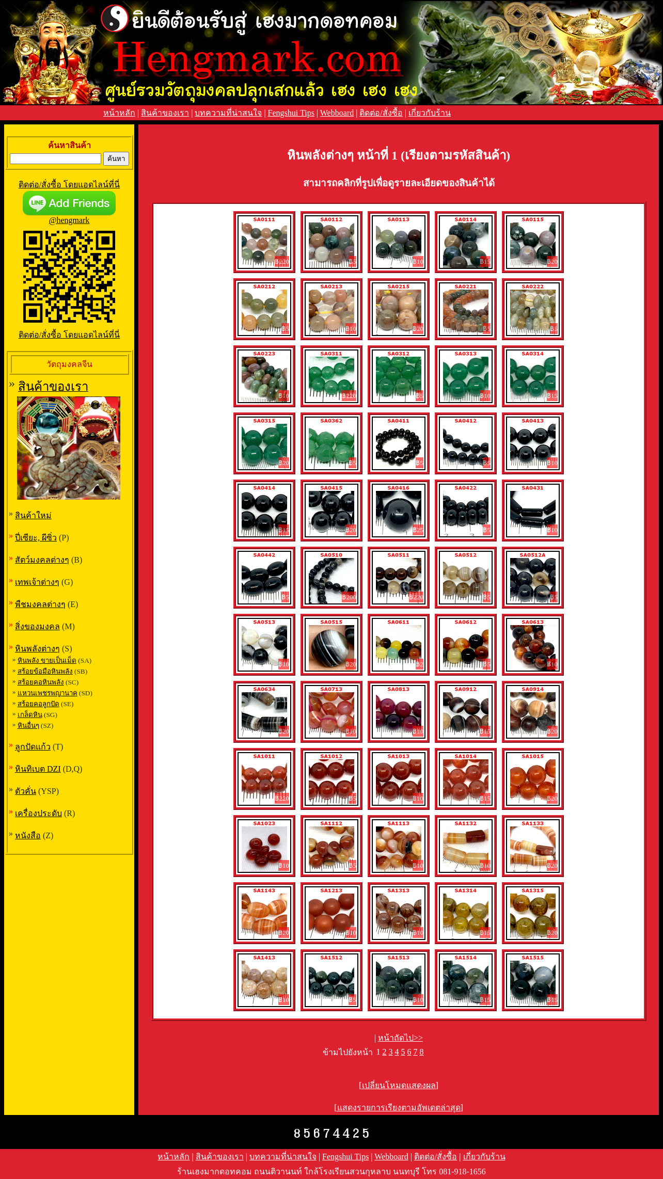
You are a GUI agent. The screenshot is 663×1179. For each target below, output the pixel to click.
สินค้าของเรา (165, 112)
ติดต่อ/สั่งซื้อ (380, 112)
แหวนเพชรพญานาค (47, 693)
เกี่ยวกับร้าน (429, 112)
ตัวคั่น (25, 791)
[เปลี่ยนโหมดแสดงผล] (398, 1085)
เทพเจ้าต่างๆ (37, 582)
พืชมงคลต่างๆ (40, 604)
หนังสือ (28, 835)
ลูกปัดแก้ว (33, 746)
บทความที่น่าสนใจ (228, 112)
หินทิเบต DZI (38, 768)
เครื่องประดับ (38, 813)
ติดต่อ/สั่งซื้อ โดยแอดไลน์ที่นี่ (69, 184)
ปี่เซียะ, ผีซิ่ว (36, 537)
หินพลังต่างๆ (37, 648)
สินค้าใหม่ (33, 515)
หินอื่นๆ (28, 725)
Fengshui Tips (291, 112)
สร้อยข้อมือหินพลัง (45, 671)
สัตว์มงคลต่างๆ (42, 559)
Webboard (337, 112)
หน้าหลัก (119, 112)
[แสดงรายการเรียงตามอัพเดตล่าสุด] (398, 1107)
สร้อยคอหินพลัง (41, 682)
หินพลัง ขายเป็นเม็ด (47, 660)
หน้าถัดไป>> (400, 1037)
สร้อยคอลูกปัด (38, 704)
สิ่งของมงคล (37, 626)
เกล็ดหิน (30, 715)
